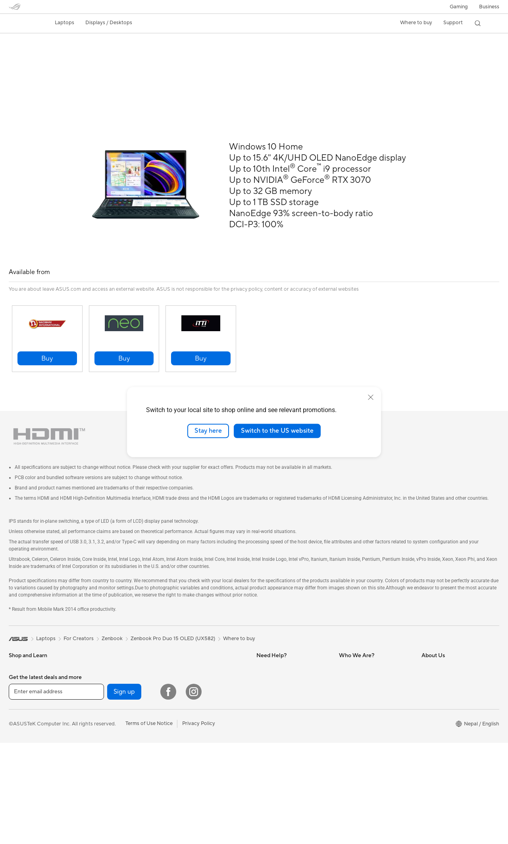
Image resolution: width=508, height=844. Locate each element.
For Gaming (104, 673)
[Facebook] (168, 793)
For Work (20, 674)
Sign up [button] (124, 793)
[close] (371, 397)
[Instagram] (194, 793)
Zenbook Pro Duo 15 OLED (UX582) (74, 41)
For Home (20, 662)
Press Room (435, 721)
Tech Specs (54, 54)
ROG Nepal (352, 649)
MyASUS (349, 661)
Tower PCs (185, 662)
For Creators (106, 649)
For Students (106, 661)
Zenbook (112, 621)
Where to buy (416, 22)
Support (116, 54)
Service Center (273, 661)
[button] (459, 6)
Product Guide (438, 661)
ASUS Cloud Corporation (451, 745)
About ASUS (436, 673)
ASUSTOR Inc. (438, 733)
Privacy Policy (198, 824)
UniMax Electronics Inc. (449, 757)
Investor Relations (442, 697)
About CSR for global (446, 709)
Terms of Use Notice (149, 824)
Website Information (280, 649)
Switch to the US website (277, 431)
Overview (19, 54)
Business (489, 7)
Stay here (208, 431)
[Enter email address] (56, 793)
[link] (22, 23)
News (428, 685)
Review (87, 54)
